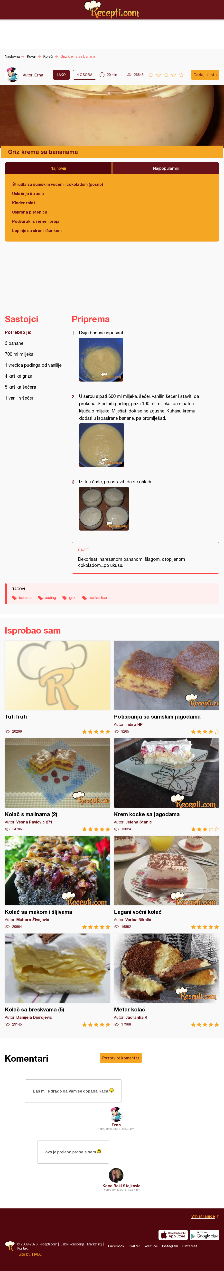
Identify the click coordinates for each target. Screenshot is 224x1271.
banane (25, 597)
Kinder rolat (23, 202)
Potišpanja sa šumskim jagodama (166, 687)
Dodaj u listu (205, 74)
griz (72, 597)
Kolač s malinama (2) (57, 785)
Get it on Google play (204, 1235)
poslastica (98, 597)
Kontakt (22, 1248)
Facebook (116, 1246)
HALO (37, 1254)
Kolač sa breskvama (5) (57, 980)
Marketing (94, 1244)
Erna (38, 75)
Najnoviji (58, 168)
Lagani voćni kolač (166, 882)
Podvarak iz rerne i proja (35, 221)
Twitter (134, 1246)
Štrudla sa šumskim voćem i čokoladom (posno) (57, 184)
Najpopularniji (166, 168)
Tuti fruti (57, 687)
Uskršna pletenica (29, 212)
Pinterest (189, 1246)
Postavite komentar (120, 1058)
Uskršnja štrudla (28, 193)
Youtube (151, 1246)
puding (50, 597)
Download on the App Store (173, 1235)
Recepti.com (112, 9)
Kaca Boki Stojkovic (121, 1185)
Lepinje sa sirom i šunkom (37, 230)
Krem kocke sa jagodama (166, 785)
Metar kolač (166, 980)
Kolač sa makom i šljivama (57, 882)
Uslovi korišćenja (72, 1244)
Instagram (170, 1246)
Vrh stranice (203, 1216)
